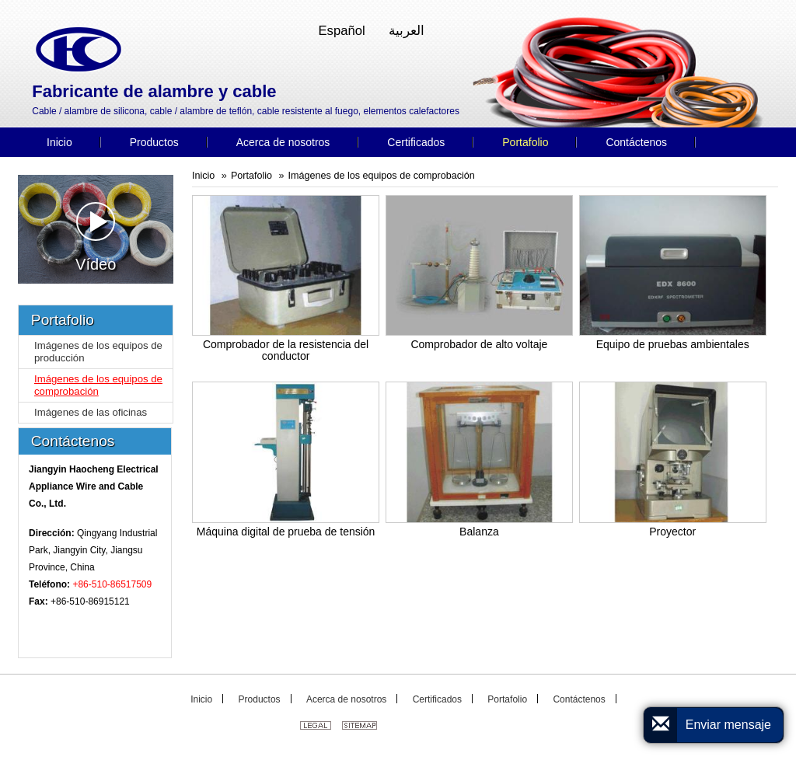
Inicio (203, 175)
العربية (406, 30)
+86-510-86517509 (112, 584)
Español (342, 30)
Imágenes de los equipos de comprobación (381, 175)
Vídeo (95, 237)
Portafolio (251, 175)
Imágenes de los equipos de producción (98, 352)
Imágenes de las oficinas (90, 412)
